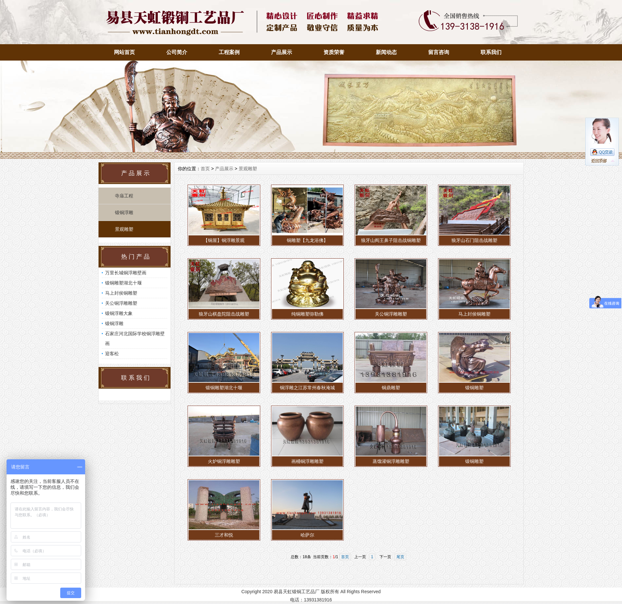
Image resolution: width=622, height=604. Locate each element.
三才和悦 (224, 535)
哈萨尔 (307, 535)
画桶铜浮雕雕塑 (307, 461)
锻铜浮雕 (124, 212)
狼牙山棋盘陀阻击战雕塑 (224, 314)
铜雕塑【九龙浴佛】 (307, 240)
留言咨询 (438, 52)
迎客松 (112, 353)
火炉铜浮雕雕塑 (224, 461)
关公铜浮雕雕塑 (121, 303)
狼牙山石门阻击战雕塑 (474, 240)
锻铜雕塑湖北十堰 (123, 282)
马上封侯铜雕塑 (121, 293)
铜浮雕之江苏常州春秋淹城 (307, 387)
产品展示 (281, 52)
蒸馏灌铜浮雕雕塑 (391, 461)
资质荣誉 (333, 52)
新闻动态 (386, 52)
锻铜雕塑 (474, 387)
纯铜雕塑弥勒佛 (307, 314)
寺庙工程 (124, 195)
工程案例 (229, 52)
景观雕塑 (124, 229)
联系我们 (491, 52)
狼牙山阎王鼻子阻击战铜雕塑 (391, 240)
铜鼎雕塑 (391, 387)
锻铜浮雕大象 (119, 313)
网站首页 (124, 52)
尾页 (400, 557)
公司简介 (176, 52)
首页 (205, 168)
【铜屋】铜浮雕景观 (224, 240)
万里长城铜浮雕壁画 (125, 272)
